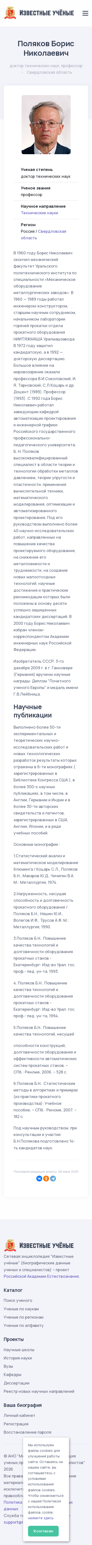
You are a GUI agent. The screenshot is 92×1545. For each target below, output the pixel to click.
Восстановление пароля (27, 1432)
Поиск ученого (18, 1300)
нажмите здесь (41, 1518)
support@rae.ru (18, 1522)
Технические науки (39, 212)
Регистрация (16, 1424)
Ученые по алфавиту (24, 1325)
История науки (18, 1358)
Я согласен (43, 1531)
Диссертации (16, 1383)
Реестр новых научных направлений (39, 1391)
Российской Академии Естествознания (41, 1276)
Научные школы (19, 1349)
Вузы (8, 1366)
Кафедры (12, 1374)
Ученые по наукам (21, 1309)
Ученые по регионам (23, 1317)
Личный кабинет (19, 1415)
